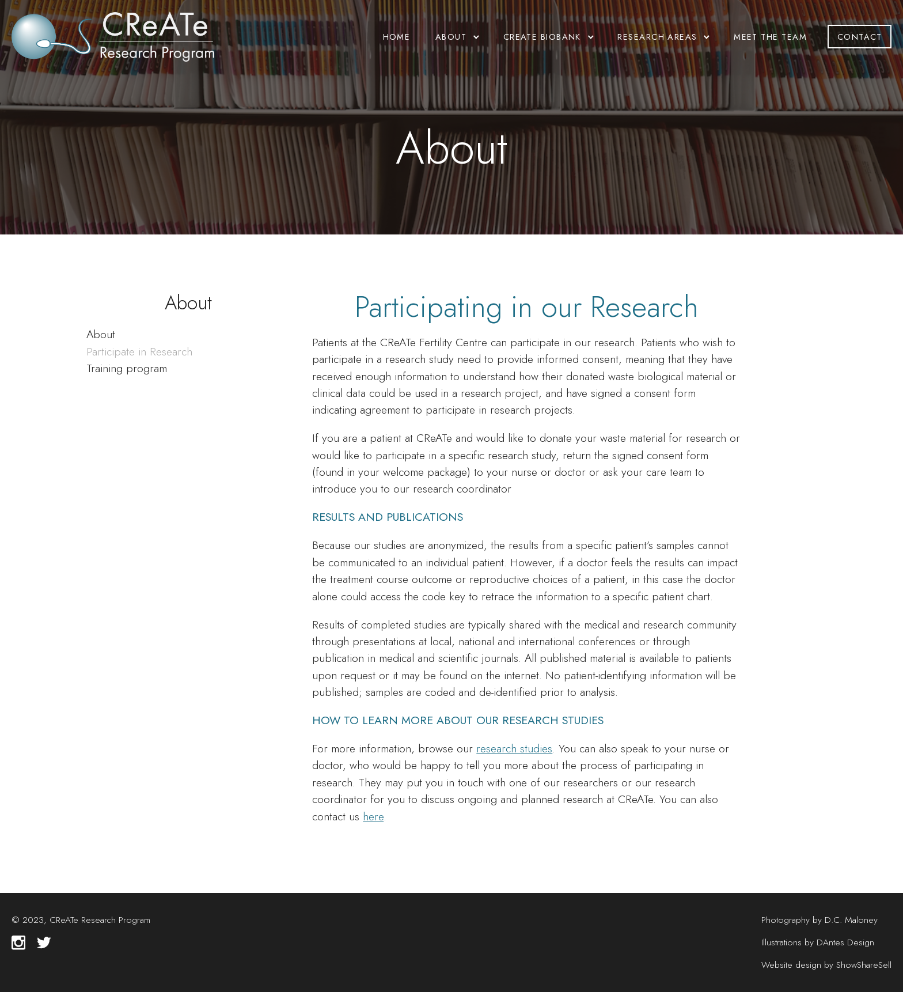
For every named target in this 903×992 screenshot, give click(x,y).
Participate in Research (139, 351)
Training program (126, 368)
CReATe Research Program (100, 919)
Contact (859, 37)
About (100, 334)
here (373, 816)
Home (397, 37)
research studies (514, 748)
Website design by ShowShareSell (826, 964)
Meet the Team (770, 37)
